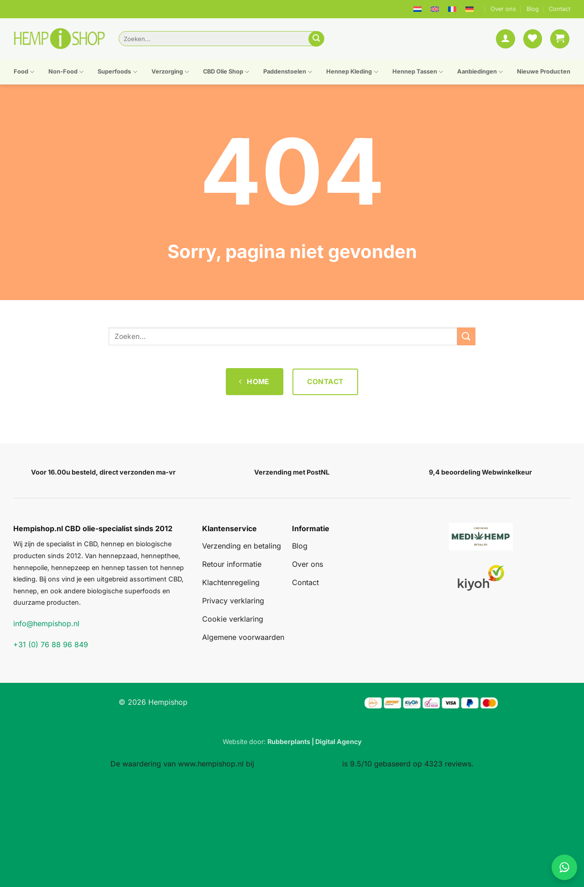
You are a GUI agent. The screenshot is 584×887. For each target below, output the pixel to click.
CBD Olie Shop (226, 72)
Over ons (503, 8)
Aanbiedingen (480, 72)
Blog (533, 8)
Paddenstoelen (287, 72)
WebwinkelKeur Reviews (298, 763)
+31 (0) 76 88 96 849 (50, 644)
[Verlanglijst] (532, 38)
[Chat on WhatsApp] (564, 867)
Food (24, 72)
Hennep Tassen (417, 72)
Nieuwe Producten (543, 71)
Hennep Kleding (352, 72)
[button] (505, 38)
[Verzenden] (316, 39)
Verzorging (170, 72)
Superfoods (117, 72)
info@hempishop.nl (46, 623)
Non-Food (65, 72)
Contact (559, 8)
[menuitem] (417, 9)
